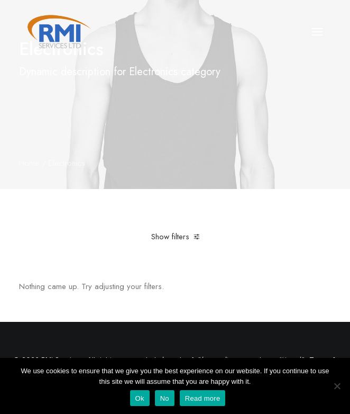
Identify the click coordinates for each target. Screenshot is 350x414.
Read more (202, 398)
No (164, 398)
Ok (139, 398)
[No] (336, 386)
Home (29, 163)
